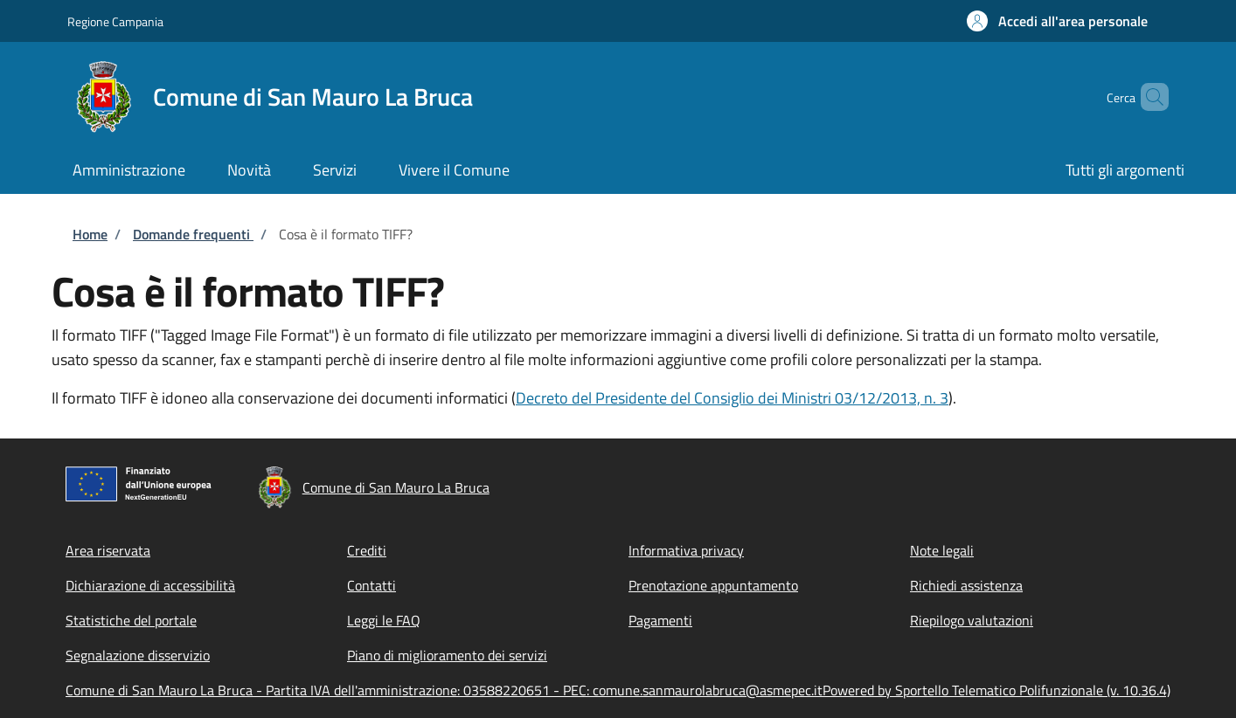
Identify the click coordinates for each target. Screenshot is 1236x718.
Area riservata (108, 550)
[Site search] (1148, 97)
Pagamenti (660, 620)
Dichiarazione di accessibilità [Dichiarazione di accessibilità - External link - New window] (150, 585)
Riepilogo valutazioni (971, 620)
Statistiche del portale (131, 620)
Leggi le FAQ (383, 620)
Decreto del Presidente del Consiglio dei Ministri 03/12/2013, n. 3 (732, 398)
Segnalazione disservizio (138, 655)
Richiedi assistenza (966, 585)
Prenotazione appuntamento (713, 585)
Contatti (371, 585)
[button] (1057, 21)
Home (90, 234)
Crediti (366, 550)
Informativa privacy (686, 550)
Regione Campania (115, 21)
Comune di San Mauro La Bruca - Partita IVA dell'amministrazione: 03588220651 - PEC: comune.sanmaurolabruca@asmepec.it (444, 690)
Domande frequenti (193, 234)
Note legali (942, 550)
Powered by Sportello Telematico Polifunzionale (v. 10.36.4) (996, 690)
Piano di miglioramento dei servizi (447, 655)
